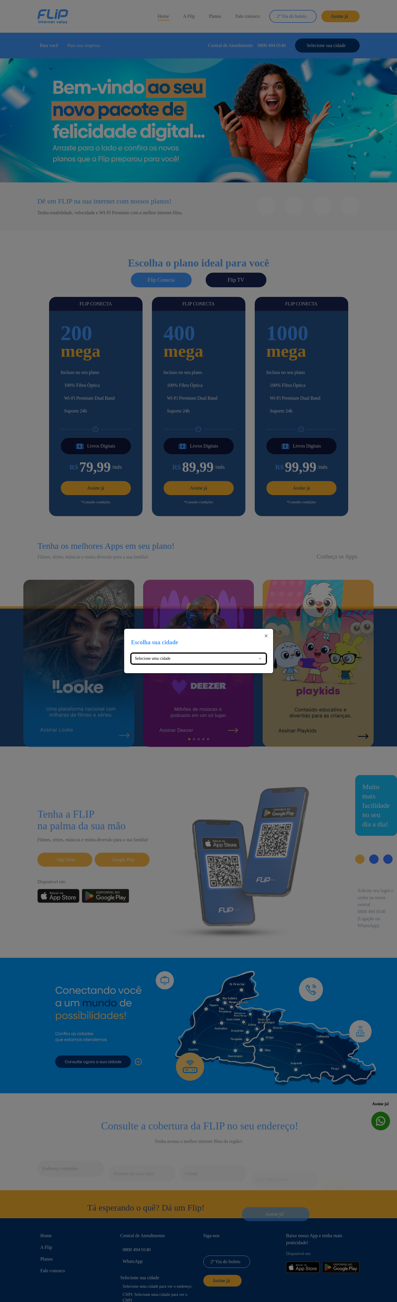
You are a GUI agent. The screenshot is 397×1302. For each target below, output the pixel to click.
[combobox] (198, 658)
